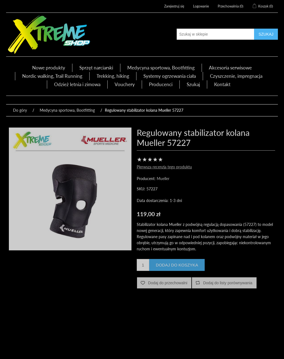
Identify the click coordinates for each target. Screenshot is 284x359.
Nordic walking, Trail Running (52, 76)
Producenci (161, 84)
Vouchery (125, 84)
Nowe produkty (48, 68)
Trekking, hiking (113, 76)
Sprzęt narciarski (96, 68)
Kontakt (222, 84)
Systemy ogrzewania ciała (169, 76)
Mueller (163, 178)
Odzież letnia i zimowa (77, 84)
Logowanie (201, 6)
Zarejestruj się (174, 6)
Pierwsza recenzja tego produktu (164, 166)
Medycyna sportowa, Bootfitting (161, 68)
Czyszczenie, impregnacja (236, 76)
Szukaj (193, 84)
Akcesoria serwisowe (230, 68)
